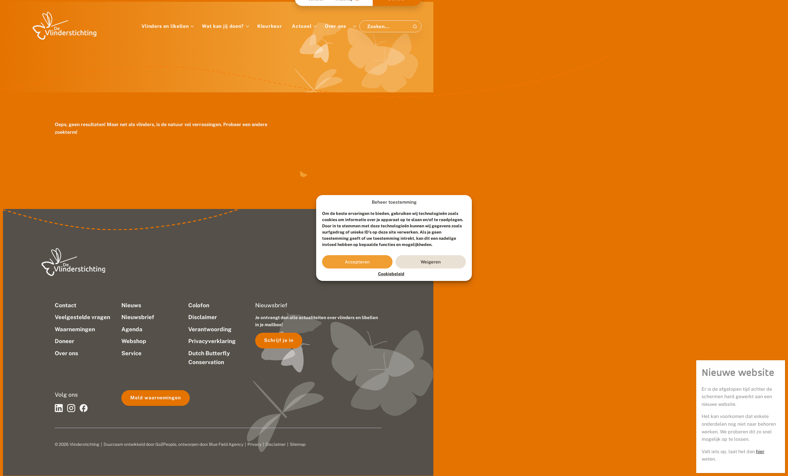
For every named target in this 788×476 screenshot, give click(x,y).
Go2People (165, 444)
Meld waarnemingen (155, 398)
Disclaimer (276, 444)
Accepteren (357, 261)
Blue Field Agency (226, 444)
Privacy (254, 444)
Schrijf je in (278, 340)
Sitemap (297, 444)
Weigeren (431, 261)
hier (762, 460)
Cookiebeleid (391, 273)
